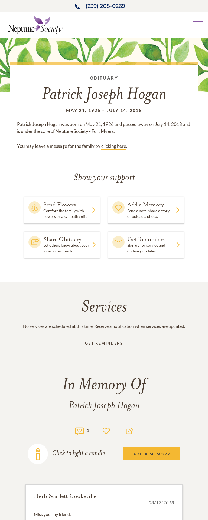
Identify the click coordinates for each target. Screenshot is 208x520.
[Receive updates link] (104, 344)
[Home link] (35, 24)
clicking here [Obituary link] (113, 146)
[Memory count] (79, 430)
